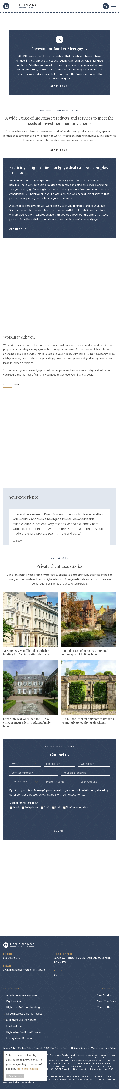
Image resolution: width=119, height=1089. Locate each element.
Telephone (31, 807)
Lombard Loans (15, 1026)
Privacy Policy (75, 795)
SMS (46, 807)
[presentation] (32, 819)
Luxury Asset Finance (19, 1038)
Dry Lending (13, 1001)
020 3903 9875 (24, 956)
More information (27, 1069)
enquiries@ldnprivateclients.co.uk (24, 968)
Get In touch (59, 150)
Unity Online (110, 1048)
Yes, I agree (15, 1076)
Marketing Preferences (23, 802)
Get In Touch (59, 86)
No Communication (77, 807)
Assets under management (22, 995)
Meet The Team (106, 1001)
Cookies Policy (25, 1048)
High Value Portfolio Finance (23, 1032)
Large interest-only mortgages (24, 1014)
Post (57, 807)
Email (16, 807)
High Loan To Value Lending (23, 1007)
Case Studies (104, 995)
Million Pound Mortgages (21, 1020)
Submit (59, 831)
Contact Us (103, 1007)
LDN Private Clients (21, 6)
